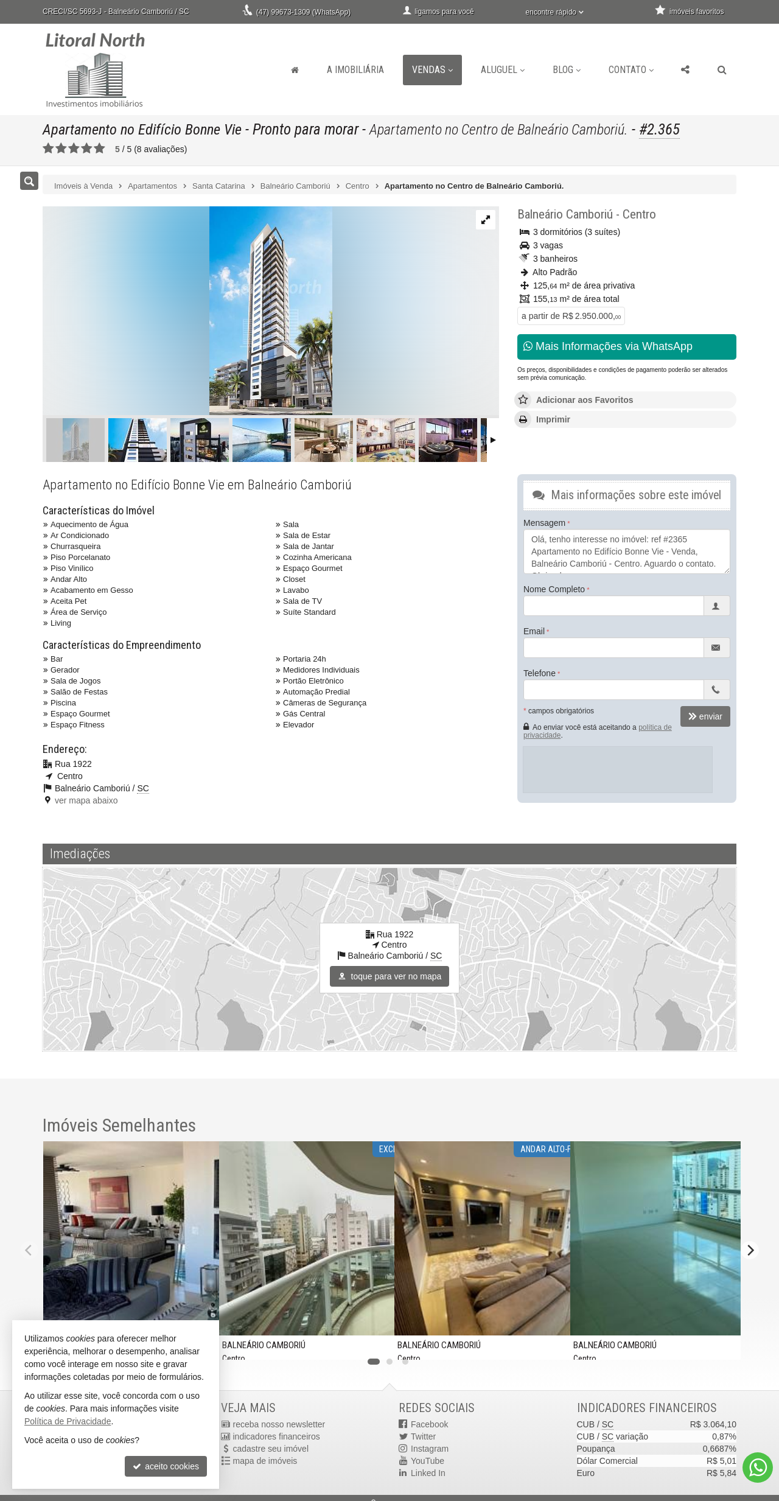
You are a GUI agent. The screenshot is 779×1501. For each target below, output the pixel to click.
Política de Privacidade (67, 1421)
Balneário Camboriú (565, 214)
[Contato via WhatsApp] (757, 1467)
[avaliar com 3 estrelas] (74, 148)
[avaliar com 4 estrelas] (87, 148)
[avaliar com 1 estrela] (48, 148)
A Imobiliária (355, 69)
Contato (631, 69)
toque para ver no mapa (390, 976)
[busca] (722, 70)
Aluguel (503, 69)
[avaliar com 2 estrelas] (61, 148)
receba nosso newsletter (279, 1424)
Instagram (430, 1449)
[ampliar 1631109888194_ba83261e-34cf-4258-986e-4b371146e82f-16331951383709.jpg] (187, 312)
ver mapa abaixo (86, 800)
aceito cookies (166, 1466)
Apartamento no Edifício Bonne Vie (145, 129)
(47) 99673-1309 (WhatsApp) (303, 12)
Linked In (428, 1473)
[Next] (750, 1250)
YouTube (427, 1461)
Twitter (423, 1436)
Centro (639, 214)
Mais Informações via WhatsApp (608, 346)
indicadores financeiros (276, 1436)
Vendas (432, 69)
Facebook (429, 1424)
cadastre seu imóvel (271, 1449)
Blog (567, 69)
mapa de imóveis (265, 1461)
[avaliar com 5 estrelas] (99, 148)
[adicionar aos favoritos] (375, 1342)
